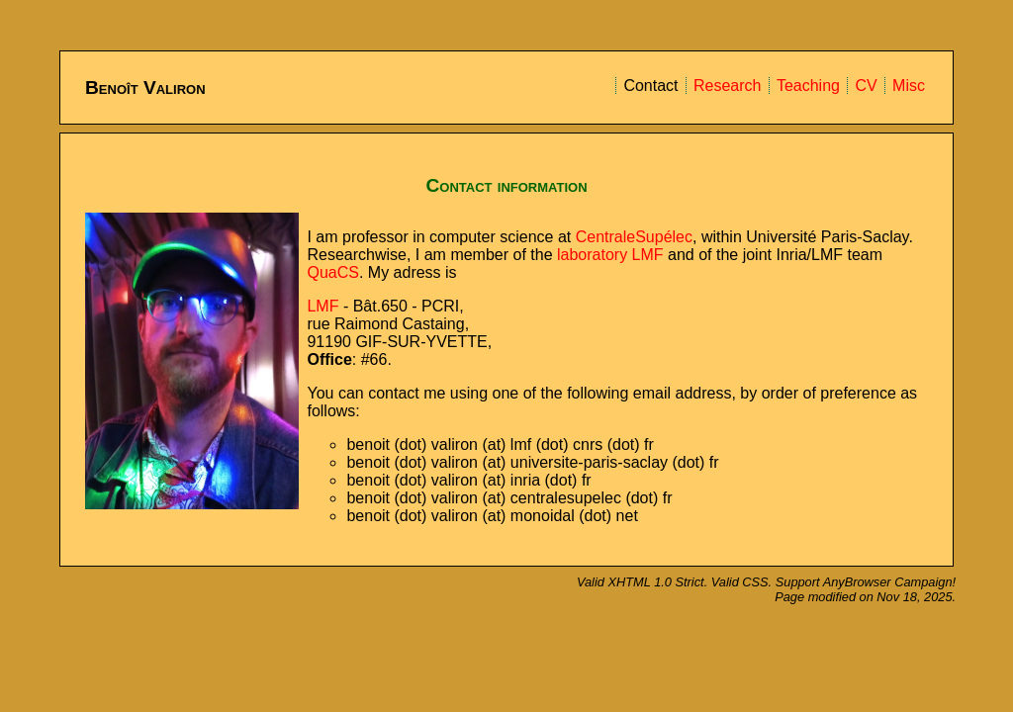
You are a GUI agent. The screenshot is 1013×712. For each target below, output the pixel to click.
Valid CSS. (743, 582)
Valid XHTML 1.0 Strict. (644, 582)
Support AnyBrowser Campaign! (866, 582)
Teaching (808, 85)
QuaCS (332, 272)
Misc (908, 85)
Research (727, 85)
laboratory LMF (610, 254)
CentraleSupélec (634, 236)
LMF (322, 306)
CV (865, 85)
